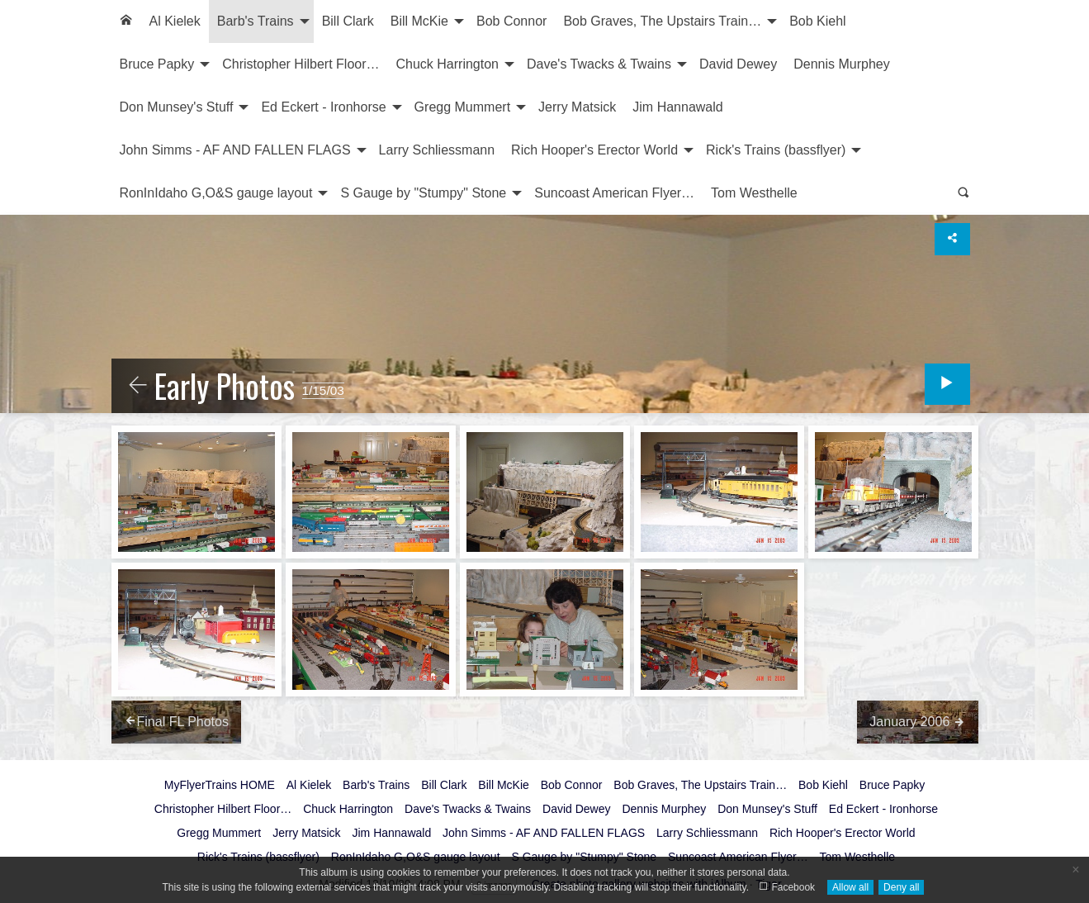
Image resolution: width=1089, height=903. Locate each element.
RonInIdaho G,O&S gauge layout (216, 193)
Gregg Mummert (462, 107)
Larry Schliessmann (437, 150)
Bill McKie (419, 21)
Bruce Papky (157, 64)
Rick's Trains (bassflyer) (775, 150)
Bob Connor (511, 21)
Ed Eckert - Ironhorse (323, 107)
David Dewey (738, 64)
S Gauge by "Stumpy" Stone (423, 193)
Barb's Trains (255, 21)
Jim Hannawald (677, 107)
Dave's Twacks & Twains (599, 64)
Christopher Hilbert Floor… (300, 64)
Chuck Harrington (448, 64)
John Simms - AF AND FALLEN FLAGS (235, 150)
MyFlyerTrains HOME (219, 784)
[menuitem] (126, 21)
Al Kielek (175, 21)
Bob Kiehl (817, 21)
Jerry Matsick (577, 107)
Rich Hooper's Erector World (594, 150)
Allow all (850, 887)
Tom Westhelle (754, 193)
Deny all (901, 887)
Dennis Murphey (841, 64)
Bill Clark (348, 21)
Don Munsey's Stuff (177, 107)
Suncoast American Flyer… (614, 193)
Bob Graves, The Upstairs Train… (662, 21)
